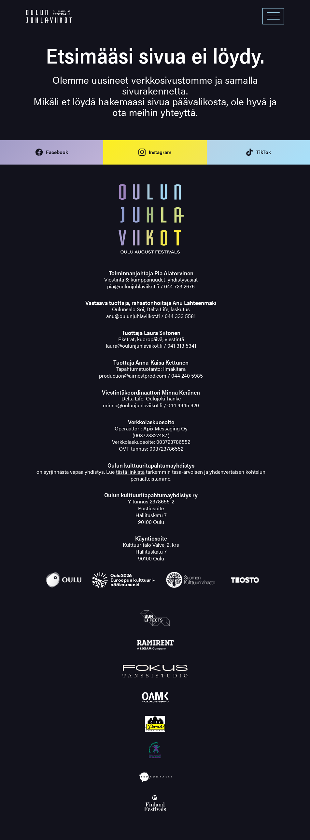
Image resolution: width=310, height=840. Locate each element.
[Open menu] (273, 16)
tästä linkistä (130, 471)
